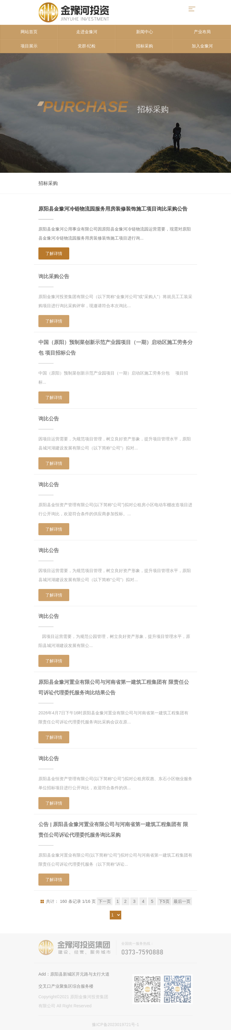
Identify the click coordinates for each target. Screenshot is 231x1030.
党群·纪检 (87, 45)
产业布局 (202, 31)
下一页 (104, 901)
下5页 (164, 901)
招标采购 (144, 45)
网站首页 (29, 31)
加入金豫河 (202, 45)
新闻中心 (144, 31)
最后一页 (182, 901)
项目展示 (29, 45)
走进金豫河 (86, 31)
